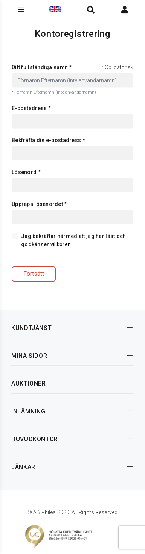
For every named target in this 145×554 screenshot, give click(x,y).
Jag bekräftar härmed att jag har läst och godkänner (69, 240)
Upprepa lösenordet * (39, 204)
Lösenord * (26, 172)
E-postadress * (31, 108)
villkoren (60, 244)
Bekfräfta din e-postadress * (48, 140)
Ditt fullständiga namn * (42, 67)
